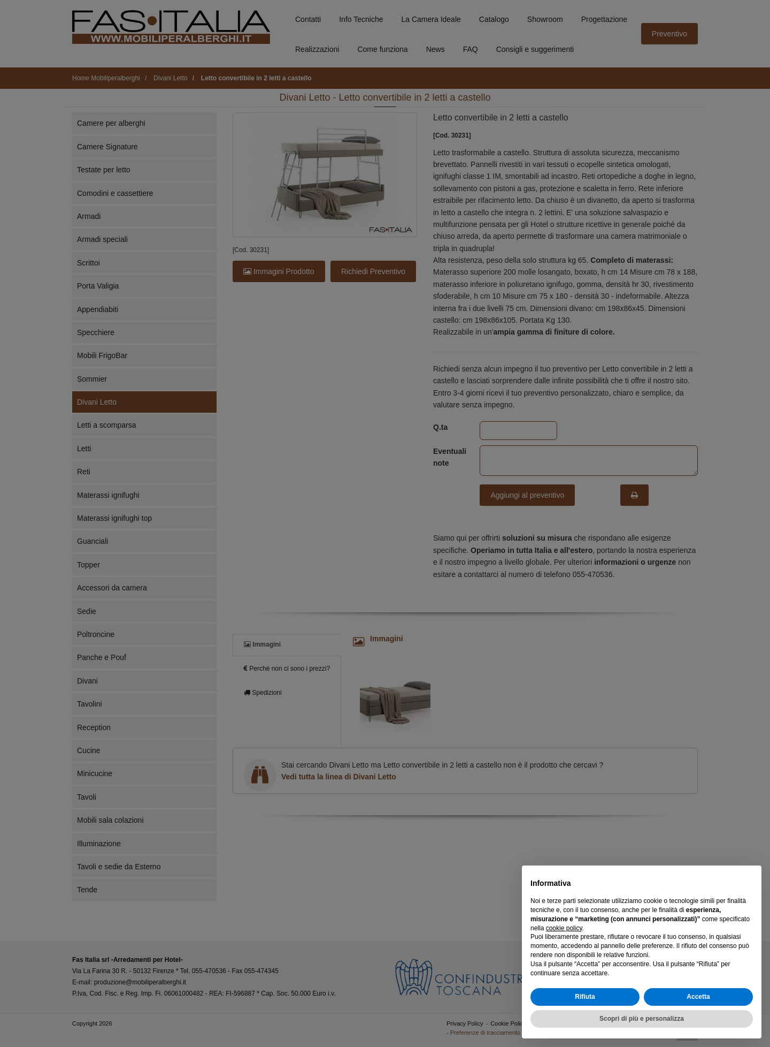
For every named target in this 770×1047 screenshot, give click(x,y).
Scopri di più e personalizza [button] (641, 1018)
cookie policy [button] (564, 928)
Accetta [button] (698, 996)
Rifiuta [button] (585, 996)
